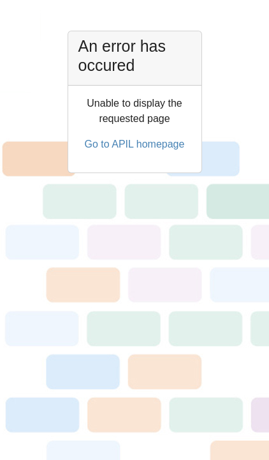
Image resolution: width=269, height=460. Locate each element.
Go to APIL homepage (135, 144)
